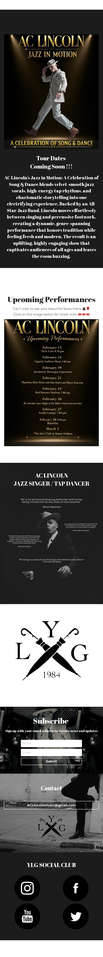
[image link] (51, 382)
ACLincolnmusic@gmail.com (51, 805)
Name (26, 743)
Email (26, 752)
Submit (51, 761)
